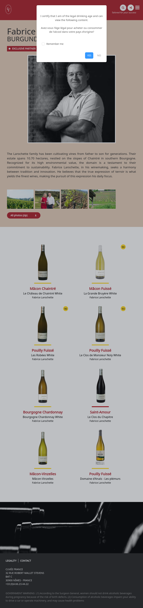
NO (99, 55)
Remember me (55, 43)
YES (89, 55)
